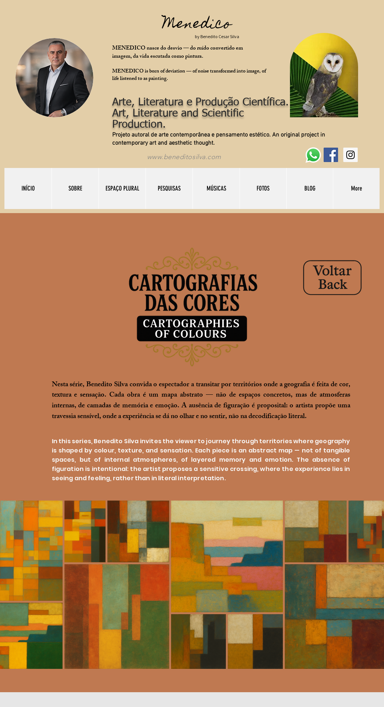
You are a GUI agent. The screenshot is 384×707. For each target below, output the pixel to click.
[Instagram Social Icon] (350, 155)
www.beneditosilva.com (184, 157)
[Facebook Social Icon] (331, 155)
